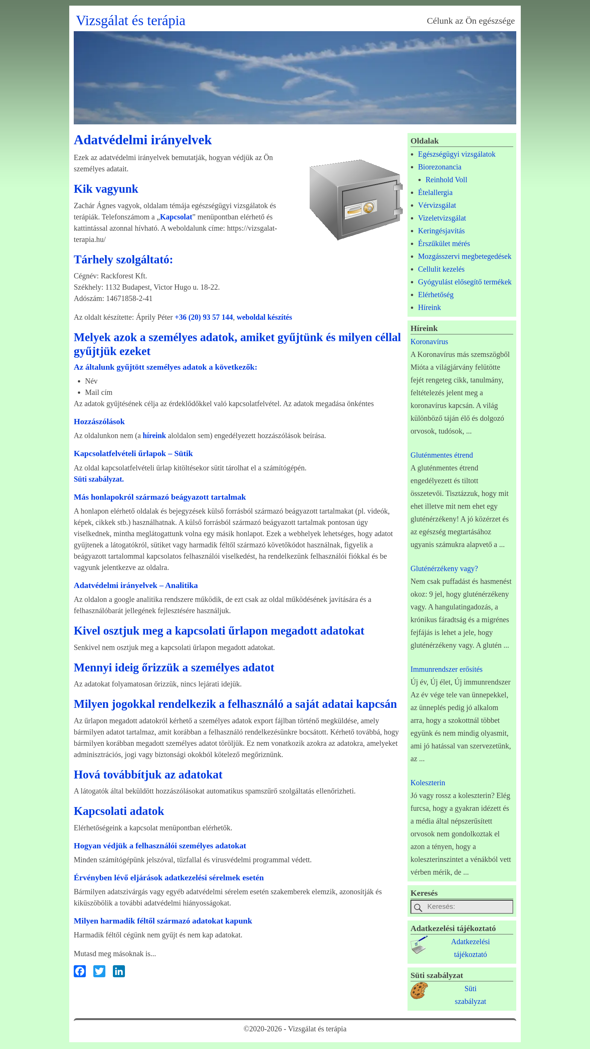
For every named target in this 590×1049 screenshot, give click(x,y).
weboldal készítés (264, 317)
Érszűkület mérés (444, 243)
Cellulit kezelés (441, 269)
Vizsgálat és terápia (131, 20)
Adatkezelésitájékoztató (470, 949)
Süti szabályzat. (99, 479)
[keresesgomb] (418, 908)
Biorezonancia (440, 167)
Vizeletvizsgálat (442, 218)
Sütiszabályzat (470, 996)
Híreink (429, 307)
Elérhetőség (435, 294)
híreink (154, 435)
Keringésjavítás (441, 231)
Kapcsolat (176, 217)
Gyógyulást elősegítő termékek (465, 282)
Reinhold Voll (446, 179)
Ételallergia (435, 192)
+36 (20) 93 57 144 (204, 317)
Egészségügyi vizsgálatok (457, 154)
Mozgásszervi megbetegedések (464, 256)
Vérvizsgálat (437, 205)
